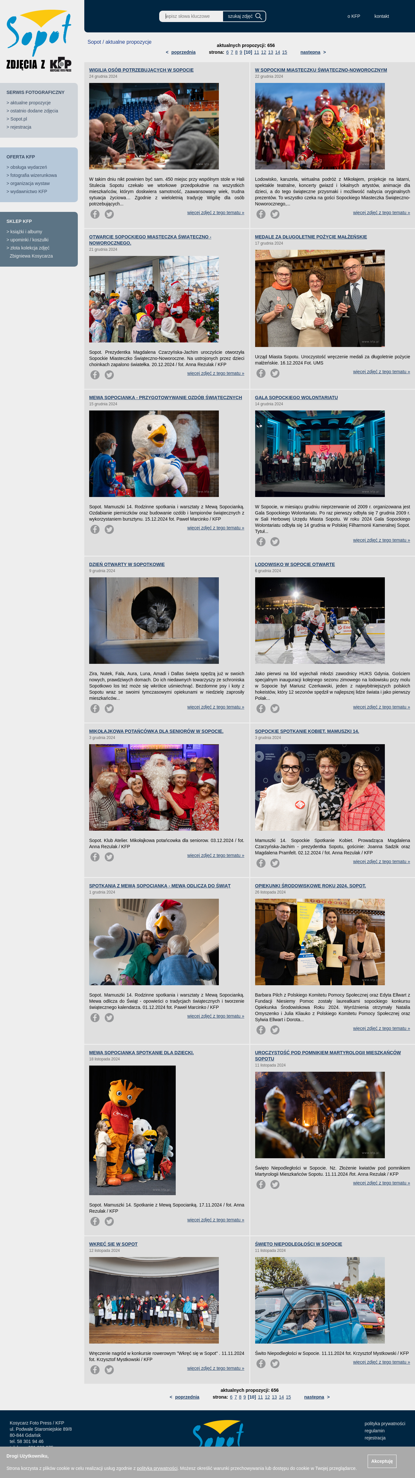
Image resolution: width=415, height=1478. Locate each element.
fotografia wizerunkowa (33, 175)
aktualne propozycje (30, 102)
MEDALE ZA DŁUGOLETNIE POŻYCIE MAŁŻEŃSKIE (311, 236)
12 (263, 52)
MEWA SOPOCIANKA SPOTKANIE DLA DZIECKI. (141, 1052)
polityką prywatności (157, 1468)
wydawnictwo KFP (28, 191)
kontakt (381, 16)
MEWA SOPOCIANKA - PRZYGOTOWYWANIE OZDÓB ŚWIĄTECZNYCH (165, 397)
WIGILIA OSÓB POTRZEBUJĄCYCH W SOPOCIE (141, 70)
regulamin (375, 1430)
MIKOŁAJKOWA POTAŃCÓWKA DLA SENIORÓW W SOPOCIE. (156, 731)
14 (277, 52)
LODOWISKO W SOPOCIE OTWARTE (295, 564)
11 (256, 52)
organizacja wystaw (30, 183)
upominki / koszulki (29, 239)
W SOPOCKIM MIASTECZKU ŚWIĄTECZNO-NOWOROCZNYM (321, 70)
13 (270, 52)
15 (284, 52)
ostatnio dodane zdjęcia (34, 110)
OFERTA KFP (20, 156)
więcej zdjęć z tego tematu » (215, 212)
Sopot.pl (18, 118)
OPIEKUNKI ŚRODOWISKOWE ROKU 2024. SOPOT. (310, 885)
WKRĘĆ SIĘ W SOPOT (113, 1244)
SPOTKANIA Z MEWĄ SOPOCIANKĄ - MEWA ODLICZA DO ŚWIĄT (160, 885)
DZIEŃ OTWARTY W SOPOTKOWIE (127, 564)
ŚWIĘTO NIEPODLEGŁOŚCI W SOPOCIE (298, 1244)
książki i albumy (26, 231)
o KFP (354, 16)
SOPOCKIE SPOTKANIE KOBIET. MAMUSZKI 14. (307, 731)
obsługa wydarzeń (28, 167)
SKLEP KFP (19, 221)
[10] (248, 52)
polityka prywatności (385, 1423)
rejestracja (20, 127)
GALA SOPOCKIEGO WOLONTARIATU (296, 397)
